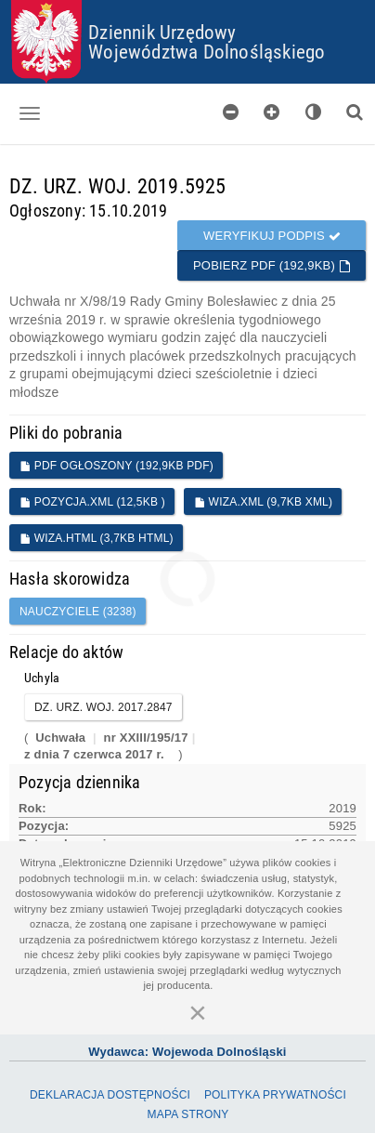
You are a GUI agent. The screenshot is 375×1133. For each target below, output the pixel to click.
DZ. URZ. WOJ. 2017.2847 (103, 707)
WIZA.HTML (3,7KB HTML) (96, 538)
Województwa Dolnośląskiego (206, 51)
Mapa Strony (188, 1114)
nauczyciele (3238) (77, 611)
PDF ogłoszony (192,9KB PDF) (116, 465)
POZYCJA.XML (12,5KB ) (92, 501)
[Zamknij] (197, 1012)
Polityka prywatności (275, 1094)
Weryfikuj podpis (272, 236)
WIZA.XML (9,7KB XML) (263, 501)
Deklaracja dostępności (110, 1094)
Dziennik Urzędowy (162, 32)
